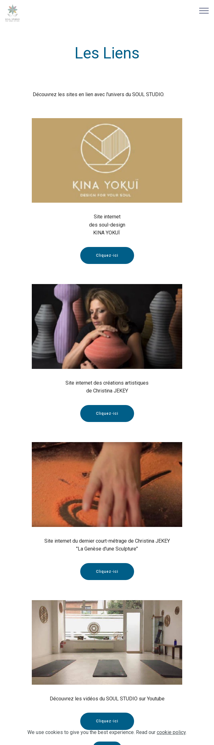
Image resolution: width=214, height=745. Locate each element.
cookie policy (171, 740)
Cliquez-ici (107, 255)
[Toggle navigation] (204, 10)
